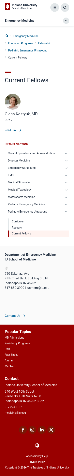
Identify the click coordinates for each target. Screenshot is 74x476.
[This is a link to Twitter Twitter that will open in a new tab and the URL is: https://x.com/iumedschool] (51, 433)
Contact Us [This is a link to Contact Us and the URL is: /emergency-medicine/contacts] (12, 316)
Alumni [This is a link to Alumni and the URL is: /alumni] (9, 360)
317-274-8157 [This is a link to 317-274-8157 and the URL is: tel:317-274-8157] (13, 407)
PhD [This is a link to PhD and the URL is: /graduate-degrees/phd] (7, 349)
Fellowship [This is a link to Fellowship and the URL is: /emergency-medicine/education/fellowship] (44, 43)
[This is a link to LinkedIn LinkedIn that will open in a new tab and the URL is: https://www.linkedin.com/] (42, 433)
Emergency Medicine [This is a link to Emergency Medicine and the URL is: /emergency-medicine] (25, 36)
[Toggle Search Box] (65, 7)
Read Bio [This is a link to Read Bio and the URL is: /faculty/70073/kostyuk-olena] (10, 130)
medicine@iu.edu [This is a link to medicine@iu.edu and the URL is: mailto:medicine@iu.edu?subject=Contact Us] (15, 412)
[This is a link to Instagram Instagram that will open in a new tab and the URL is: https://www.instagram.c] (32, 433)
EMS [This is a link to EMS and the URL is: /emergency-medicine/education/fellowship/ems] (11, 175)
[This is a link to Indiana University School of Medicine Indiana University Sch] (21, 6)
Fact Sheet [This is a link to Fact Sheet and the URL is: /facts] (11, 354)
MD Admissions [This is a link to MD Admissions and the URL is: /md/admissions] (14, 337)
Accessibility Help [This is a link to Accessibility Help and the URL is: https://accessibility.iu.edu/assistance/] (37, 456)
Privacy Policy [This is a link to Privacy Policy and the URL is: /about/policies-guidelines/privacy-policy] (36, 461)
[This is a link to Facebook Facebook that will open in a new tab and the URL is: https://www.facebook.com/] (23, 433)
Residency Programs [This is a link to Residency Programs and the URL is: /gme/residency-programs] (17, 343)
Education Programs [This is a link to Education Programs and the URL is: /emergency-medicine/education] (20, 43)
